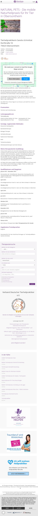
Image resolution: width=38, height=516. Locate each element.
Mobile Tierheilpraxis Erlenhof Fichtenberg (13, 362)
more (30, 508)
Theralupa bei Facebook (19, 485)
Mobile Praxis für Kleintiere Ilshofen (11, 371)
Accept (26, 79)
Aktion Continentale (33, 486)
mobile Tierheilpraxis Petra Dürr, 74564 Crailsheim (15, 389)
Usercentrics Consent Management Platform (21, 82)
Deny (7, 508)
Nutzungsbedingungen (30, 485)
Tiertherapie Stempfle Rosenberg (10, 367)
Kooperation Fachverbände (22, 486)
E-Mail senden (9, 52)
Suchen (32, 284)
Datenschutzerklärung (5, 486)
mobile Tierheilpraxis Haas (9, 358)
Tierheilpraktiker (6, 398)
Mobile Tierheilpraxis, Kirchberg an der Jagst (13, 385)
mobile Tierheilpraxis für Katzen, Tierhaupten (14, 376)
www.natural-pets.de (11, 54)
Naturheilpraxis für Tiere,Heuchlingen (12, 380)
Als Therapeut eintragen (7, 485)
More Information (14, 79)
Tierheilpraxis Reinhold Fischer (10, 394)
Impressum (13, 486)
